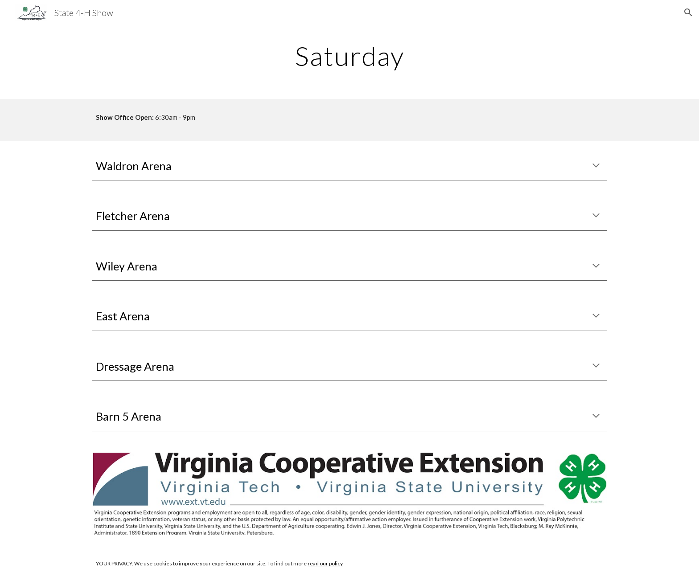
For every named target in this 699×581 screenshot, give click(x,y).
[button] (688, 12)
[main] (349, 55)
